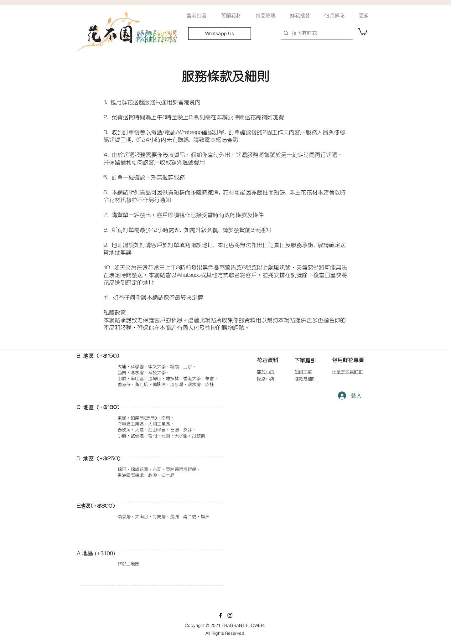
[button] (362, 31)
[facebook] (220, 615)
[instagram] (230, 615)
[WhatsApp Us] (219, 33)
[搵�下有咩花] (316, 33)
